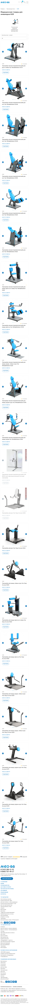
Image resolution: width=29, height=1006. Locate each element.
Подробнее (5, 72)
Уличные (2, 976)
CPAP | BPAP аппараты (5, 952)
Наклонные (3, 962)
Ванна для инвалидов (5, 943)
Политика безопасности (6, 986)
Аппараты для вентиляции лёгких (8, 953)
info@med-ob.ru (7, 875)
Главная (3, 9)
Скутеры (2, 931)
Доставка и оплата (6, 887)
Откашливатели (4, 956)
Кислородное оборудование (7, 955)
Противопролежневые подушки (8, 941)
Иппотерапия (4, 947)
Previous (3, 51)
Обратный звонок (6, 878)
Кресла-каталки (4, 935)
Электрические (4, 970)
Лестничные (3, 973)
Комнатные (3, 965)
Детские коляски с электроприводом (9, 902)
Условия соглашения (17, 986)
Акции (2, 883)
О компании (4, 881)
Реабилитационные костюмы (7, 913)
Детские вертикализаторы (6, 905)
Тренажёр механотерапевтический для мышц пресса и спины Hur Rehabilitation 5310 (13, 288)
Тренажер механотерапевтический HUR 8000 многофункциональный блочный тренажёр (14, 476)
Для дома (3, 971)
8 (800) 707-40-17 (7, 872)
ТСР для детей (4, 897)
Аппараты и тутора (5, 916)
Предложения (4, 892)
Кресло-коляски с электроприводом (9, 929)
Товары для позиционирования (7, 912)
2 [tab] (13, 62)
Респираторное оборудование (9, 950)
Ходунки (2, 908)
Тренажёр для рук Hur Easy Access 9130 (14, 513)
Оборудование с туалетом (7, 940)
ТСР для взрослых (5, 924)
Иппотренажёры (4, 915)
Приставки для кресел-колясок (7, 932)
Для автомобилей (4, 979)
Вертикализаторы (4, 937)
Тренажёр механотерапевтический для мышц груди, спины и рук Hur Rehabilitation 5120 (13, 363)
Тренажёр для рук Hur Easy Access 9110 (13, 548)
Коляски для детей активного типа (8, 903)
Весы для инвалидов (5, 944)
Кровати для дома (5, 938)
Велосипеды (3, 909)
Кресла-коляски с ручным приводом (9, 928)
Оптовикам (4, 890)
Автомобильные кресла (6, 899)
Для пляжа (3, 934)
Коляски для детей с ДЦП (6, 900)
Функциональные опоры (6, 906)
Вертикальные (4, 961)
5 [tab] (15, 62)
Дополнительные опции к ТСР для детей (10, 919)
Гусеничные (3, 964)
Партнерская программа (7, 888)
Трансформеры (4, 977)
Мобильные (3, 974)
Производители (11, 9)
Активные (3, 926)
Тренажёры (3, 946)
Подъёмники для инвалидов (8, 959)
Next (26, 51)
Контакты (3, 894)
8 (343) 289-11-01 (7, 869)
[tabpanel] (14, 52)
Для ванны (3, 968)
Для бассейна (4, 967)
